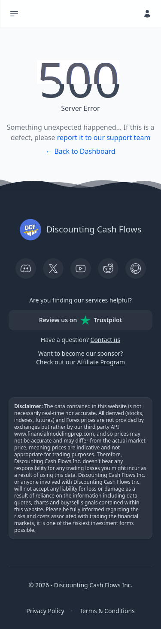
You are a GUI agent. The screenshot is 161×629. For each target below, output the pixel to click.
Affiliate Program (101, 362)
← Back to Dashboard (80, 151)
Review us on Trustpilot (80, 320)
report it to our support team (104, 137)
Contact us (106, 340)
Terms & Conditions (107, 611)
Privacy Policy (45, 611)
